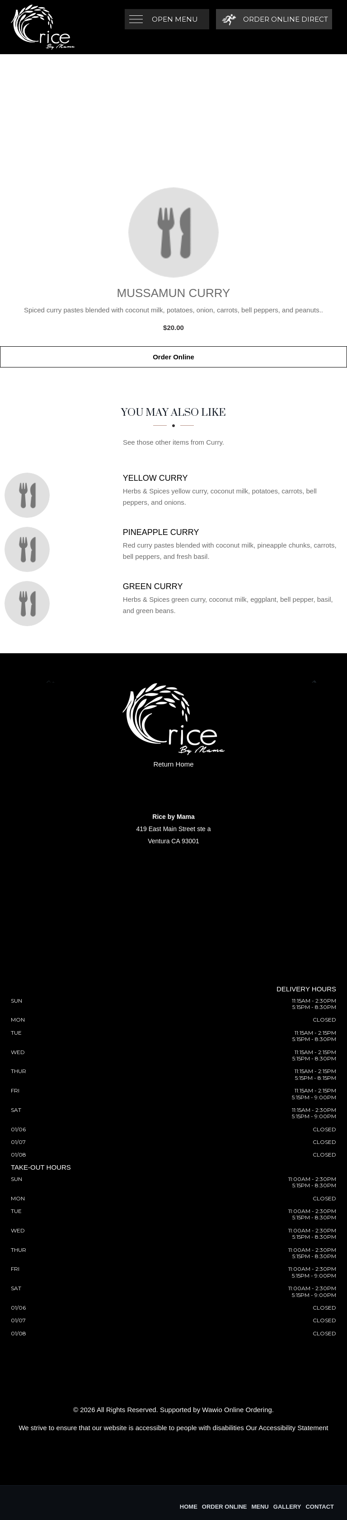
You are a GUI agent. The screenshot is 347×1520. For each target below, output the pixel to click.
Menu (259, 1506)
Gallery (287, 1506)
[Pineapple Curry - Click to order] (29, 549)
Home (188, 1506)
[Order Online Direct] (273, 19)
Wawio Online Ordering (237, 1409)
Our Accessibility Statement (287, 1428)
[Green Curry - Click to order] (29, 603)
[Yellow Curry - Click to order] (29, 495)
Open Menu (175, 19)
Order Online (173, 357)
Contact (319, 1506)
